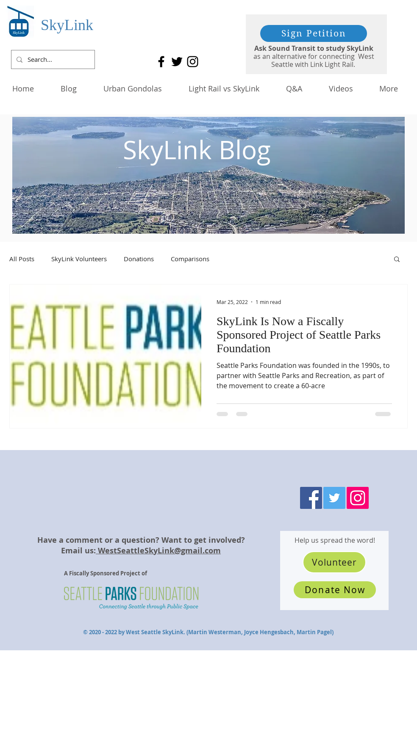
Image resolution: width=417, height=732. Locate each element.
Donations (139, 258)
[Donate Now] (335, 589)
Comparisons (190, 258)
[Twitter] (177, 61)
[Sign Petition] (313, 33)
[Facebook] (161, 61)
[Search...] (52, 59)
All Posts (21, 258)
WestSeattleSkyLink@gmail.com (158, 550)
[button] (397, 259)
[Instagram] (192, 61)
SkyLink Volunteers (79, 258)
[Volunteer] (334, 562)
